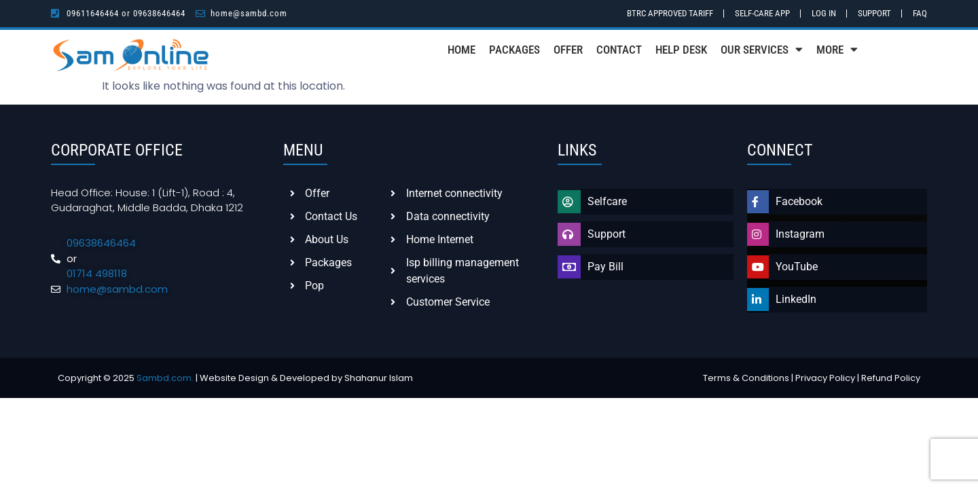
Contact (619, 49)
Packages (514, 49)
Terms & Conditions (746, 378)
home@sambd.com (249, 13)
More (837, 49)
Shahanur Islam (378, 378)
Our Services (762, 49)
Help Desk (681, 49)
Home (461, 49)
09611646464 (93, 13)
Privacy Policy (825, 378)
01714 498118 (97, 273)
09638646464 (159, 13)
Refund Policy (890, 378)
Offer (568, 49)
